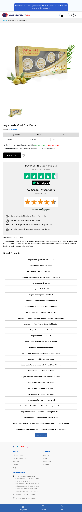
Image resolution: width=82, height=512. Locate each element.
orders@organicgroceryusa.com (27, 491)
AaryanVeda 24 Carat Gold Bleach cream (41, 341)
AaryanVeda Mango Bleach (41, 336)
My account (47, 461)
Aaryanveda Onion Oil (41, 289)
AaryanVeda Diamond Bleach (41, 330)
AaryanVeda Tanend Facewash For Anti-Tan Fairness (41, 365)
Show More (41, 435)
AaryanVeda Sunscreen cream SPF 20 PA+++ (41, 417)
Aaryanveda (12, 129)
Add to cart (12, 155)
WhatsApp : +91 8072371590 (25, 498)
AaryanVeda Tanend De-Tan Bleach (41, 347)
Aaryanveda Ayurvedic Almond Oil (41, 260)
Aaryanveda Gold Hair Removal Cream (41, 312)
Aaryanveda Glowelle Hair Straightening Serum (41, 277)
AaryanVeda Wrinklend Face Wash (41, 394)
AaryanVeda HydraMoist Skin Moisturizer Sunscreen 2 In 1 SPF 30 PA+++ (41, 423)
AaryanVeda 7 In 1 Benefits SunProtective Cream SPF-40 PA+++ (41, 429)
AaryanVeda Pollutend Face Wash (41, 388)
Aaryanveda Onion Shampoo (41, 265)
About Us (46, 455)
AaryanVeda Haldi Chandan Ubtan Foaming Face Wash (41, 406)
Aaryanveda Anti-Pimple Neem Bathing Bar (41, 324)
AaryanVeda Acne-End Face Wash (41, 371)
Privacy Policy (18, 455)
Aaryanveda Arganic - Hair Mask (41, 295)
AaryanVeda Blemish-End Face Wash (41, 400)
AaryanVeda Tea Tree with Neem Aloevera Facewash (41, 376)
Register (74, 16)
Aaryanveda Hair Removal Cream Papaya (41, 300)
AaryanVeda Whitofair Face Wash (41, 359)
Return (15, 465)
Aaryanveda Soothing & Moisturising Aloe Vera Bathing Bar (41, 318)
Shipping (16, 461)
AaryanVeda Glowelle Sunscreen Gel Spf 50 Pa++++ (41, 412)
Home (5, 20)
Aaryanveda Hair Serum (41, 283)
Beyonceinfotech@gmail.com (26, 488)
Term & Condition (19, 458)
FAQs (15, 468)
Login (73, 14)
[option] (41, 64)
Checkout (46, 458)
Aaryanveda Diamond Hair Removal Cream (41, 306)
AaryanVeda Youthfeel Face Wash (41, 382)
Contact (46, 465)
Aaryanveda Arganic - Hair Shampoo (41, 271)
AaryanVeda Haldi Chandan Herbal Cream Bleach (41, 353)
